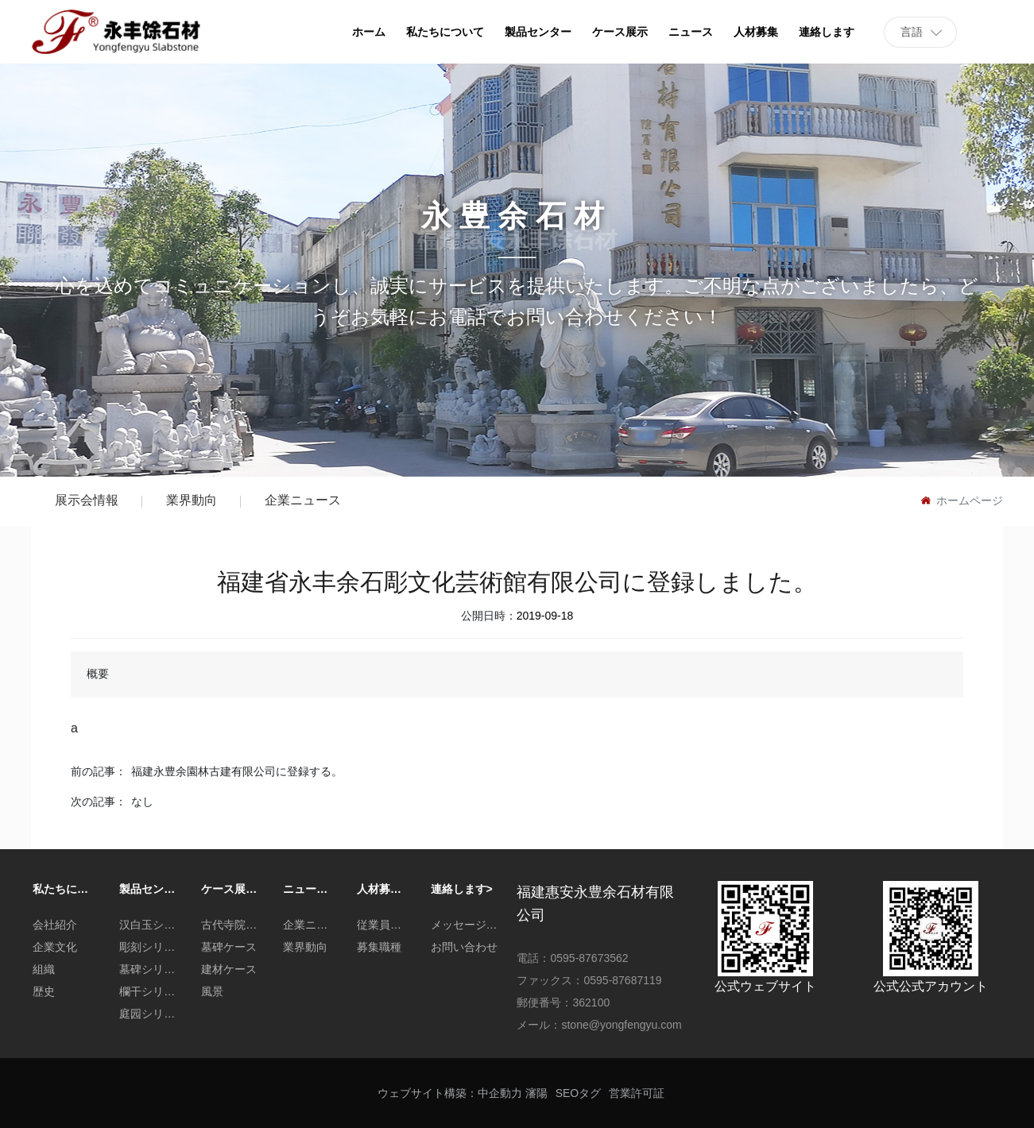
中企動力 (500, 1093)
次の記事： (98, 801)
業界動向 (191, 500)
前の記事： (98, 771)
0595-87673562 (589, 958)
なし (142, 801)
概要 (98, 673)
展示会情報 (86, 500)
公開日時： (489, 615)
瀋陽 (536, 1093)
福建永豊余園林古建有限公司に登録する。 (237, 771)
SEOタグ (579, 1093)
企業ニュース (303, 500)
